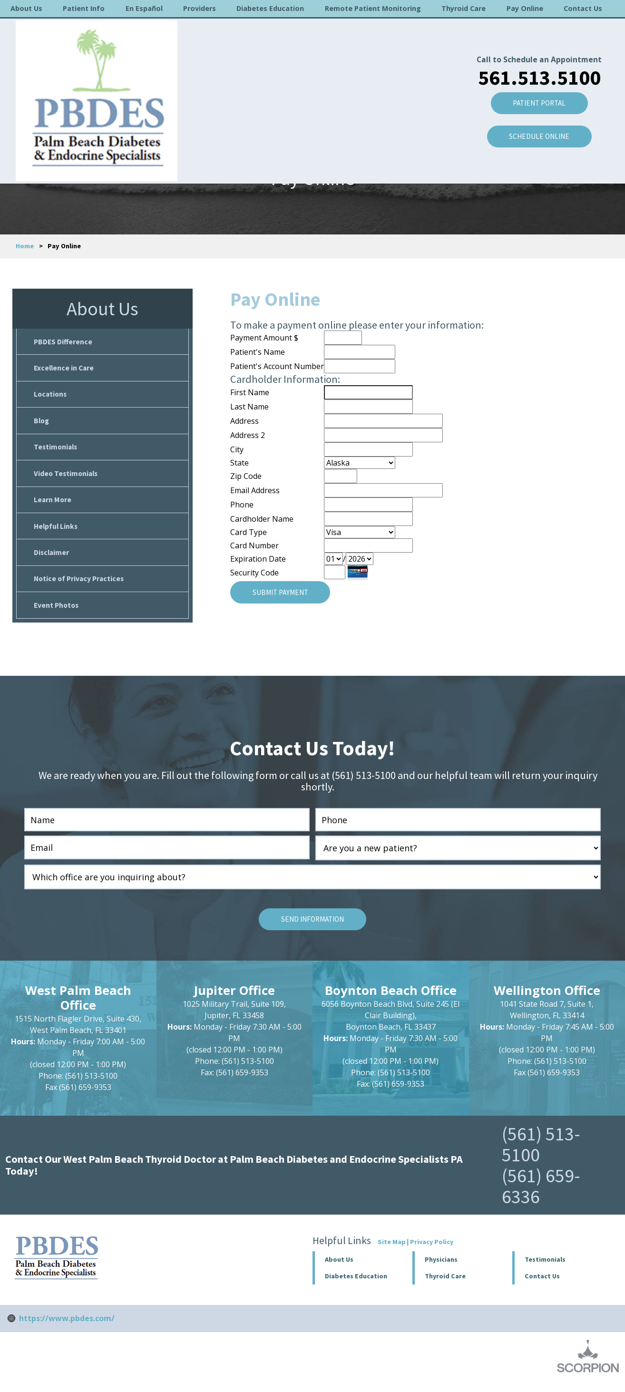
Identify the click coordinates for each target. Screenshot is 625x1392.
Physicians (441, 1268)
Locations (51, 396)
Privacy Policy (431, 1250)
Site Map (392, 1250)
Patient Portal (536, 73)
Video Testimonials (67, 477)
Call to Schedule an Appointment (536, 28)
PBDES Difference (64, 342)
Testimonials (56, 450)
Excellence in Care (65, 369)
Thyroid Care (463, 8)
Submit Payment (282, 592)
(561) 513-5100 (541, 1153)
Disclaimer (52, 559)
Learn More (53, 504)
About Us (26, 8)
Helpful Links (56, 531)
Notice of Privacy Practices (80, 586)
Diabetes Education (270, 8)
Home (25, 246)
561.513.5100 (536, 46)
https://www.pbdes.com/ (67, 1327)
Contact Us (583, 8)
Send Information (313, 928)
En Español (144, 8)
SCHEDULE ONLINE (536, 107)
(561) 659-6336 (541, 1195)
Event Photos (57, 613)
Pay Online (525, 8)
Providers (199, 8)
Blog (42, 423)
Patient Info (84, 8)
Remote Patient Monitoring (373, 8)
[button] (462, 1269)
